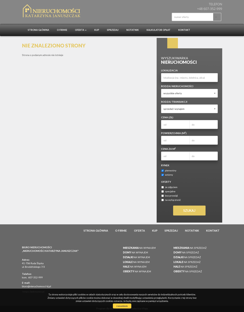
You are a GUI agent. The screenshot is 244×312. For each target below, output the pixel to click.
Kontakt (184, 30)
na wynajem (139, 247)
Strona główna (38, 30)
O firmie (62, 30)
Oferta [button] (80, 30)
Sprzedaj (113, 30)
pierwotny (168, 170)
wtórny (167, 174)
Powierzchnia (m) (174, 133)
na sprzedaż (190, 247)
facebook (162, 17)
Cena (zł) (167, 117)
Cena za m (168, 148)
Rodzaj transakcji (174, 101)
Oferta (139, 230)
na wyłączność (171, 199)
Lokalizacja (169, 70)
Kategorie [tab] (172, 43)
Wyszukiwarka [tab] (162, 43)
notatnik (132, 30)
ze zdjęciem (169, 187)
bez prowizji (169, 195)
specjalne (168, 191)
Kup (96, 30)
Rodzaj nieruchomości (177, 86)
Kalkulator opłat (158, 30)
